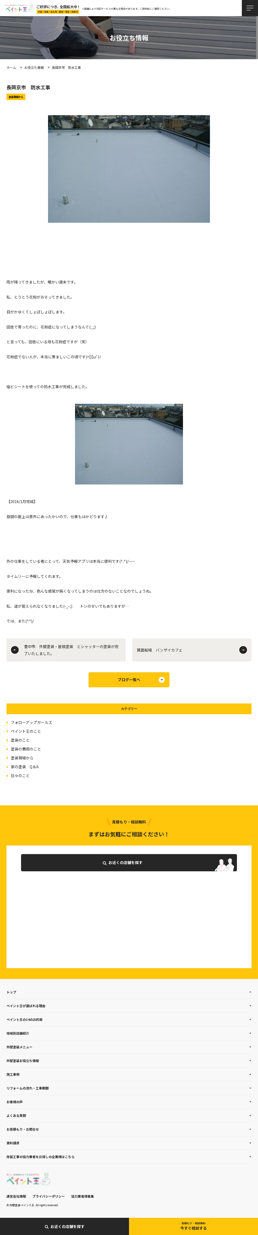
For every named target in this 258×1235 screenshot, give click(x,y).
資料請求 (12, 1143)
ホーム (11, 67)
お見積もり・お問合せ (22, 1129)
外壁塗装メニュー (19, 1047)
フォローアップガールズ (31, 722)
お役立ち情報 (34, 67)
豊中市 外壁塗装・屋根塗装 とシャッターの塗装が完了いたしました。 (71, 650)
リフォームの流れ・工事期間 (27, 1088)
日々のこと (20, 775)
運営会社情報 (16, 1196)
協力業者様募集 (82, 1196)
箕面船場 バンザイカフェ (159, 650)
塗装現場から (22, 757)
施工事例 (12, 1074)
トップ (11, 992)
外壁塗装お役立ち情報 (22, 1060)
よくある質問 (16, 1115)
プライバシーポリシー (48, 1196)
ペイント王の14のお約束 (24, 1019)
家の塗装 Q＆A (25, 766)
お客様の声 (14, 1101)
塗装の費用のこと (26, 749)
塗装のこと (20, 740)
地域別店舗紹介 (17, 1033)
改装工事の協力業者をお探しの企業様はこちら (40, 1156)
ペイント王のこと (26, 731)
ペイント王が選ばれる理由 (25, 1005)
